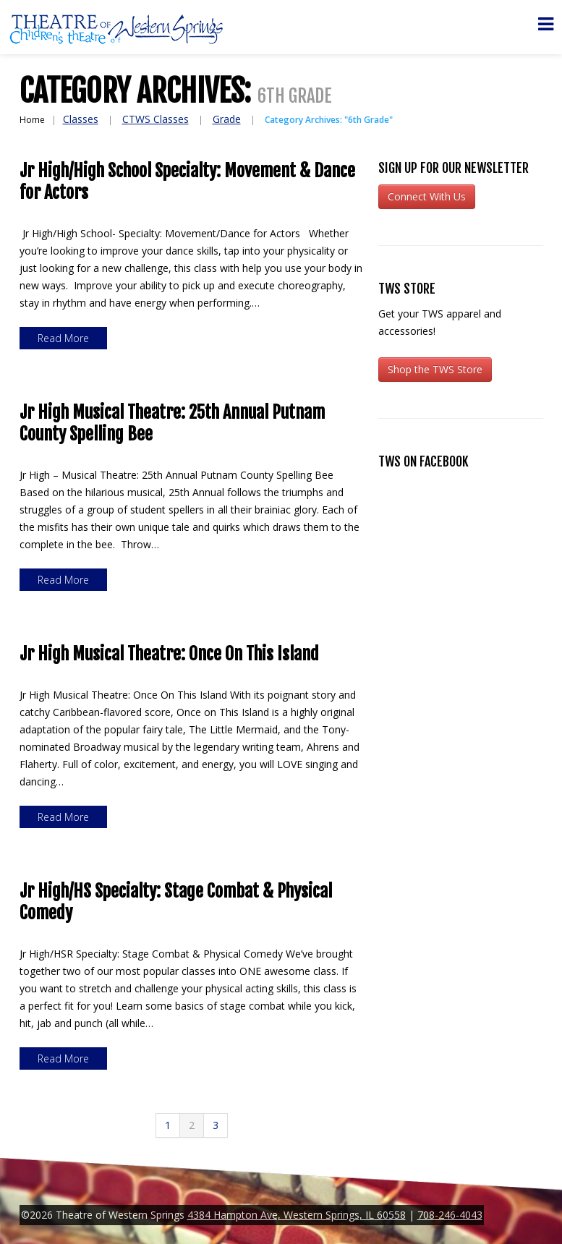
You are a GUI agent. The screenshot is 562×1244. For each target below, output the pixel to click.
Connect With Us (427, 196)
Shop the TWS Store (435, 369)
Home (32, 120)
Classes (80, 119)
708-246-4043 (449, 1215)
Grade (227, 119)
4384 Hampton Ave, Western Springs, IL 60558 (296, 1215)
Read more (63, 338)
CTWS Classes (155, 119)
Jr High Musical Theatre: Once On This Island (169, 654)
